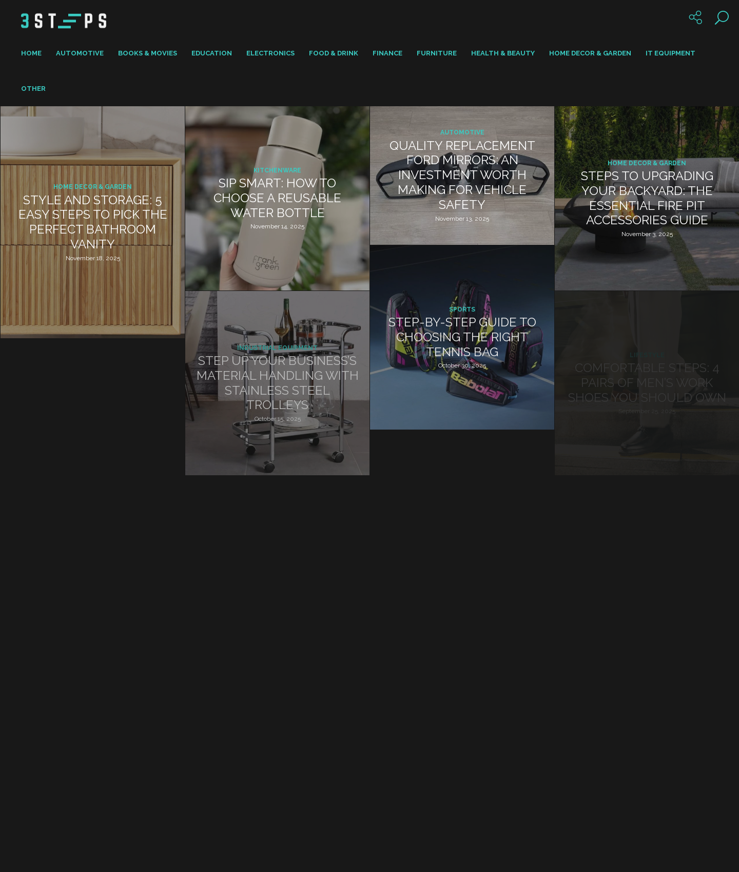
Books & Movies (147, 53)
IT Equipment (670, 53)
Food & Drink (333, 53)
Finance (387, 53)
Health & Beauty (503, 53)
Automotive (80, 53)
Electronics (270, 53)
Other (33, 88)
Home (31, 53)
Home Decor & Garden (590, 53)
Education (211, 53)
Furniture (437, 53)
